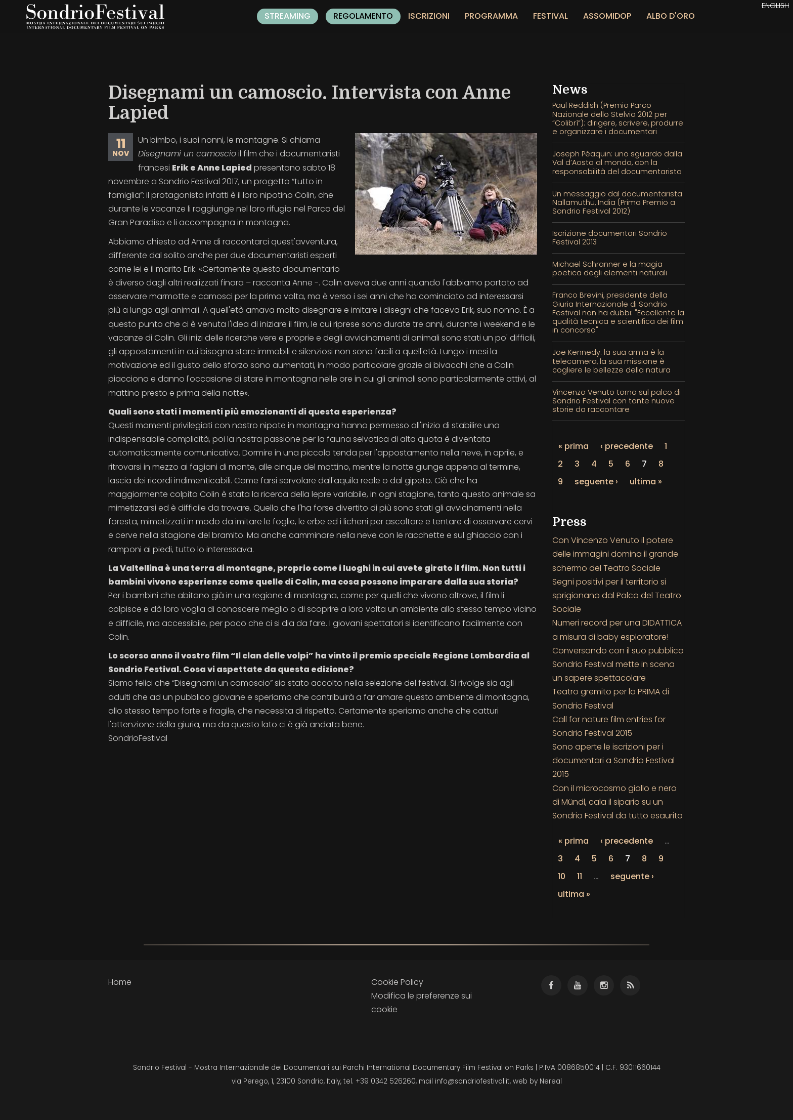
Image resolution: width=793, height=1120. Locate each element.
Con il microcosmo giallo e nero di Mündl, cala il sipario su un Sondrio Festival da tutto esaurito (617, 801)
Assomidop (607, 16)
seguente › (596, 481)
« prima (573, 446)
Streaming (288, 16)
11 (579, 876)
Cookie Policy (397, 982)
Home (119, 982)
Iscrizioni (429, 16)
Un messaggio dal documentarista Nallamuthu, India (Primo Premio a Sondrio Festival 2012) (617, 203)
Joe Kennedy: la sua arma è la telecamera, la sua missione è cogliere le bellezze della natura (611, 361)
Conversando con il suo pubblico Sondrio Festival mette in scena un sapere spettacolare (618, 664)
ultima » (646, 481)
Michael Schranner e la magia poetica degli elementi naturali (609, 268)
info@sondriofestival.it (472, 1081)
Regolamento (363, 16)
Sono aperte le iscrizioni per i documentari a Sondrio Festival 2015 (613, 760)
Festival (550, 16)
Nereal (551, 1081)
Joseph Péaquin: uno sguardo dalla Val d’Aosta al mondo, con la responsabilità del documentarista (617, 163)
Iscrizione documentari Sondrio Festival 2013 (609, 237)
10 (561, 876)
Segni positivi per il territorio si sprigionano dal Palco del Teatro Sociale (616, 595)
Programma (491, 16)
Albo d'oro (670, 16)
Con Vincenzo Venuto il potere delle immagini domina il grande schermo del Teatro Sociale (615, 553)
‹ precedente (626, 446)
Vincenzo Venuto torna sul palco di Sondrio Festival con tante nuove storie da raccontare (616, 401)
